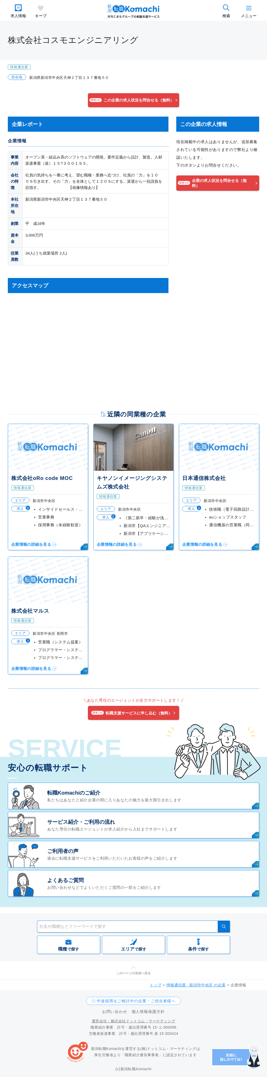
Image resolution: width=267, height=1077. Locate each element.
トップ (155, 985)
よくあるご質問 (65, 880)
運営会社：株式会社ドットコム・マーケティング (133, 1021)
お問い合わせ (114, 1011)
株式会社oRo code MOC (42, 478)
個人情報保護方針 (148, 1011)
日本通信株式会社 (204, 478)
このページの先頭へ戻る (133, 973)
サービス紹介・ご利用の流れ (81, 822)
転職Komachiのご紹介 (73, 793)
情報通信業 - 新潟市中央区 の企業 (196, 985)
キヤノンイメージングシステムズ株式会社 (132, 482)
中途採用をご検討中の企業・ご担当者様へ (136, 1001)
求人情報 (18, 16)
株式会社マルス (30, 611)
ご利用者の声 (62, 851)
